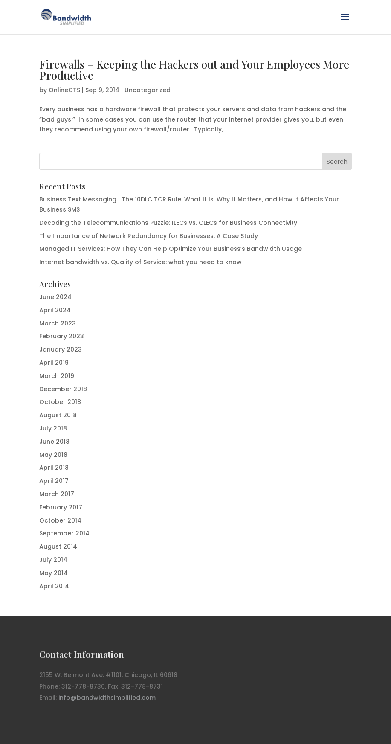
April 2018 (54, 467)
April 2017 (54, 481)
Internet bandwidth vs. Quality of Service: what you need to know (140, 262)
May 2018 (53, 454)
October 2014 (60, 520)
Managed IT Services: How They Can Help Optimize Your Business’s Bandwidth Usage (170, 248)
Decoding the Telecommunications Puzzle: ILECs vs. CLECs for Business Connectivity (168, 222)
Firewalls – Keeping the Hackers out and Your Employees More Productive (194, 70)
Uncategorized (148, 90)
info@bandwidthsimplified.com (107, 697)
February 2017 (60, 507)
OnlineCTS (64, 90)
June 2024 (55, 297)
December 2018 (63, 389)
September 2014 (64, 533)
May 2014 (53, 573)
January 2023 (60, 349)
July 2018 (53, 428)
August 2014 (58, 546)
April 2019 (54, 362)
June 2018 (54, 441)
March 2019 (56, 376)
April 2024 (55, 310)
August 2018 (58, 415)
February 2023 (61, 336)
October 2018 (60, 402)
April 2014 (54, 586)
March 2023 (57, 323)
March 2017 (56, 494)
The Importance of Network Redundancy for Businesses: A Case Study (148, 236)
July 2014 (53, 559)
